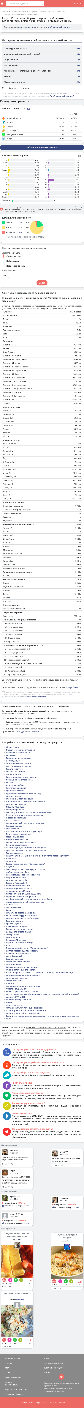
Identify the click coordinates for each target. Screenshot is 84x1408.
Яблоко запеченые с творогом (21, 969)
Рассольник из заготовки (18, 758)
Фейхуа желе (12, 934)
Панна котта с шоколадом (18, 834)
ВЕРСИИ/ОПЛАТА (11, 1385)
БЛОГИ (7, 1368)
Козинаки (11, 755)
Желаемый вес (9, 270)
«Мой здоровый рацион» (37, 696)
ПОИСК (46, 1358)
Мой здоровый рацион (59, 27)
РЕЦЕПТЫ (8, 1363)
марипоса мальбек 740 (17, 839)
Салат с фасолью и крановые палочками (26, 1010)
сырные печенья (14, 1005)
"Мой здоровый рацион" (62, 96)
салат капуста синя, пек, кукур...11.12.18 (25, 869)
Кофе (8, 1018)
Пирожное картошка (16, 817)
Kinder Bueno (12, 747)
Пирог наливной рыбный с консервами (25, 801)
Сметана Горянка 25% (16, 883)
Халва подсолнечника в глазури (22, 967)
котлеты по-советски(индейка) (21, 912)
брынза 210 (11, 861)
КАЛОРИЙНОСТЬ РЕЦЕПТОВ (54, 1368)
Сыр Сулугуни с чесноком (18, 766)
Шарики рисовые (14, 959)
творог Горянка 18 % (16, 877)
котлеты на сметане (15, 771)
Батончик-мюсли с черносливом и (23, 975)
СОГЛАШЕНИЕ (10, 1394)
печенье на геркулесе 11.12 (19, 779)
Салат (9, 910)
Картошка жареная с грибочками (22, 918)
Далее (42, 282)
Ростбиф (10, 782)
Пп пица (10, 983)
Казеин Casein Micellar (17, 880)
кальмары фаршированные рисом (23, 986)
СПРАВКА (8, 1382)
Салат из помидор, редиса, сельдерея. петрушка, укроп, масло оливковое (42, 1016)
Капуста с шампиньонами (18, 752)
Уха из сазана (12, 820)
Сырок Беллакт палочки (18, 961)
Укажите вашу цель (11, 253)
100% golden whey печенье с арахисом (24, 1007)
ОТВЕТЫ (47, 1373)
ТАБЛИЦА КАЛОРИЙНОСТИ (54, 1363)
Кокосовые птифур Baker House (21, 915)
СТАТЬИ (7, 1373)
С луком (10, 866)
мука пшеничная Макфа (18, 891)
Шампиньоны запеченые (18, 953)
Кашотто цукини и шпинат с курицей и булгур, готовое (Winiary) (37, 855)
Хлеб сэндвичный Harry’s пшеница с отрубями (29, 899)
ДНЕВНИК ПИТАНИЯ (12, 1358)
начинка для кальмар (16, 978)
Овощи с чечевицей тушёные (20, 750)
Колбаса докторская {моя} (18, 999)
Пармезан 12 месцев (16, 940)
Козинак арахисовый (16, 845)
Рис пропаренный (15, 809)
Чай (8, 945)
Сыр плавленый (14, 907)
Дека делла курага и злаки (19, 931)
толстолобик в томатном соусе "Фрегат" (25, 831)
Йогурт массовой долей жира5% (22, 950)
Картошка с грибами (16, 804)
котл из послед (13, 796)
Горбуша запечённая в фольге (21, 896)
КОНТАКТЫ (22, 1390)
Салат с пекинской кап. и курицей (23, 1013)
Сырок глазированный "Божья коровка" (25, 864)
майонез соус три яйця (17, 872)
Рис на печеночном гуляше (19, 929)
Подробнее (72, 687)
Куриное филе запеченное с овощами (24, 815)
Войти (77, 3)
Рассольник (12, 858)
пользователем (25, 27)
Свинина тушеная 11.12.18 (19, 888)
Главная (5, 11)
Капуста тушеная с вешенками (21, 777)
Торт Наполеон (13, 964)
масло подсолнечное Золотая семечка (25, 902)
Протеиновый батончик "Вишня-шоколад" (27, 948)
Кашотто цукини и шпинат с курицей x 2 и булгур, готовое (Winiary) (39, 972)
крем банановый (14, 956)
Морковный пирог (15, 836)
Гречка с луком (13, 923)
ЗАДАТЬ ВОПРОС (11, 1390)
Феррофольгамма (14, 980)
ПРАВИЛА (19, 1394)
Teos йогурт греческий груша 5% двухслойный (29, 812)
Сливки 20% (12, 904)
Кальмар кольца (14, 826)
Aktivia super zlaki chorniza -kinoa (22, 991)
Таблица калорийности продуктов (24, 11)
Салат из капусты (14, 769)
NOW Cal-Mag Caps (15, 807)
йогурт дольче (13, 760)
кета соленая (12, 828)
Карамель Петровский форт (19, 942)
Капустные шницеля (16, 788)
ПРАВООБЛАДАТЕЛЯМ (13, 1377)
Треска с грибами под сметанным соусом (26, 850)
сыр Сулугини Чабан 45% (18, 885)
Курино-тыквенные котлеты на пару (23, 793)
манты (9, 1002)
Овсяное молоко (14, 774)
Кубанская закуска (15, 790)
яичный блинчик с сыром (18, 763)
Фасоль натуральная (16, 988)
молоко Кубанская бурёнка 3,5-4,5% (23, 893)
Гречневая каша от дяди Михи (21, 842)
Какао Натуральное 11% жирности (23, 874)
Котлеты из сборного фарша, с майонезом (21, 14)
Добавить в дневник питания (42, 147)
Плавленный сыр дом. (17, 926)
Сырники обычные (15, 921)
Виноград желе (13, 937)
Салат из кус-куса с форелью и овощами (26, 847)
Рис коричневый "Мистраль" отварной (25, 823)
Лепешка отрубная (15, 785)
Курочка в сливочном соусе (19, 798)
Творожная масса (14, 853)
